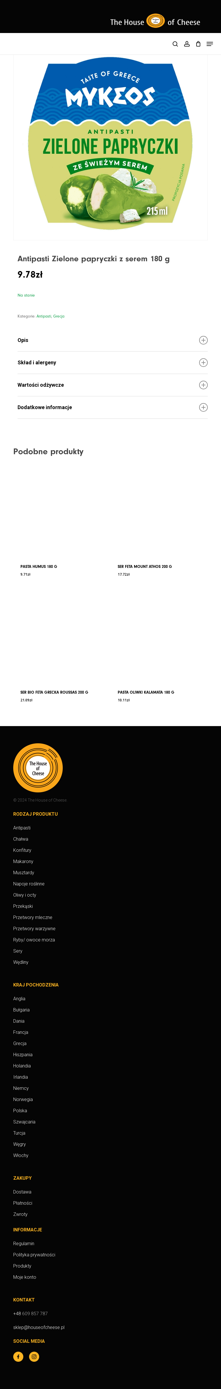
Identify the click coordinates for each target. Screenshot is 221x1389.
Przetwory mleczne (32, 917)
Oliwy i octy (24, 895)
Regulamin (23, 1243)
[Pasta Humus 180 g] (59, 509)
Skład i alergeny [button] (113, 362)
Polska (20, 1110)
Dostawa (22, 1192)
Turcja (19, 1133)
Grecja (58, 316)
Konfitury (22, 850)
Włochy (20, 1155)
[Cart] (198, 44)
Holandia (22, 1066)
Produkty (22, 1266)
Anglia (19, 998)
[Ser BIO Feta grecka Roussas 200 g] (59, 635)
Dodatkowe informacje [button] (113, 407)
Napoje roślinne (29, 884)
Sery (17, 951)
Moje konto (24, 1277)
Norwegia (23, 1099)
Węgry (19, 1144)
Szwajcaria (24, 1122)
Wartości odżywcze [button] (113, 385)
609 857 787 (35, 1313)
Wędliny (20, 962)
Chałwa (20, 839)
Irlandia (20, 1077)
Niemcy (21, 1088)
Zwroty (20, 1214)
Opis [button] (113, 340)
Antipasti (44, 316)
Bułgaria (21, 1010)
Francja (20, 1032)
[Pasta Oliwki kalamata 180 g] (157, 635)
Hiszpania (23, 1054)
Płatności (22, 1203)
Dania (18, 1021)
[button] (210, 44)
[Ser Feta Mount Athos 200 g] (157, 509)
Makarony (23, 861)
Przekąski (23, 906)
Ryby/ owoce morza (34, 940)
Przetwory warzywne (34, 928)
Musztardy (23, 872)
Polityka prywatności (34, 1255)
